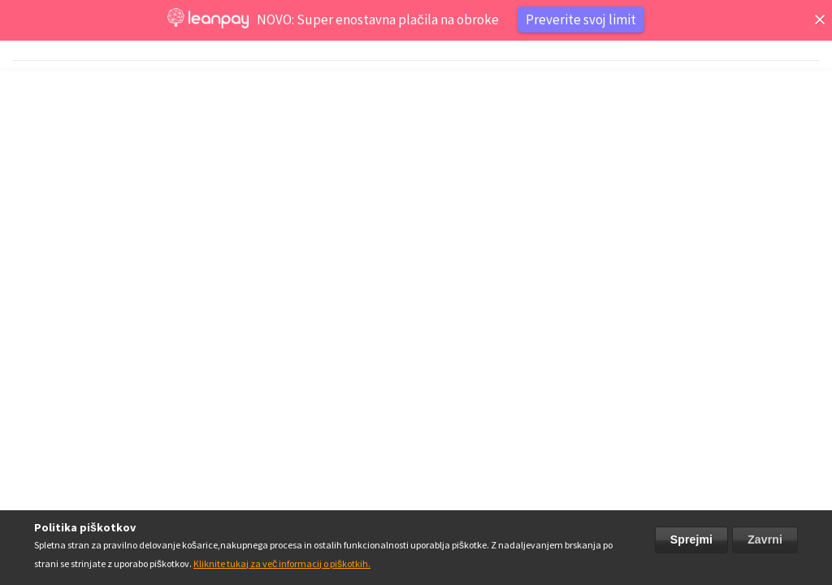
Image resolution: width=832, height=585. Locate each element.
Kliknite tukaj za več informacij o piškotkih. (281, 563)
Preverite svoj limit (581, 19)
